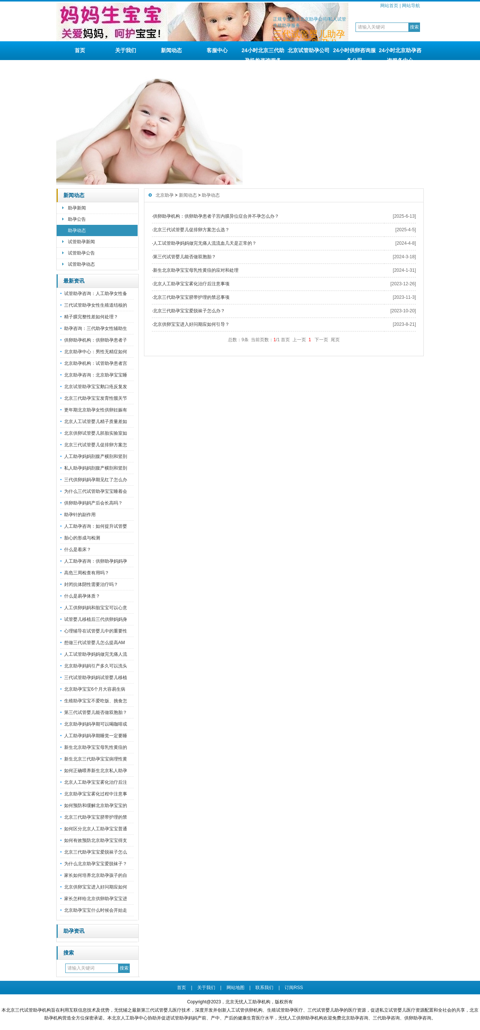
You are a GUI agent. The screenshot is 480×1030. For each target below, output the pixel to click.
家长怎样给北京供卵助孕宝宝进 (95, 898)
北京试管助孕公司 (309, 50)
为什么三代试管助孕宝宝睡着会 (95, 491)
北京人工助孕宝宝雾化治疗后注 (95, 782)
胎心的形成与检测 (82, 538)
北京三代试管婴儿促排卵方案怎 (95, 444)
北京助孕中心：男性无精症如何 (95, 351)
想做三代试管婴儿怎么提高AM (94, 642)
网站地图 (235, 987)
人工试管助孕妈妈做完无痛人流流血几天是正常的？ (204, 243)
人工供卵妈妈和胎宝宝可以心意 (95, 607)
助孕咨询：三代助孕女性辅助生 (95, 328)
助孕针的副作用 (80, 514)
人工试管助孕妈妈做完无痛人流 (95, 654)
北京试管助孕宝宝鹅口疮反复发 (95, 386)
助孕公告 (77, 219)
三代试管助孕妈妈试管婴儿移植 (95, 677)
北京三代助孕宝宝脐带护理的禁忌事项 (191, 297)
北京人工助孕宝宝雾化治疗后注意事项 (191, 283)
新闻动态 (171, 50)
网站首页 (389, 5)
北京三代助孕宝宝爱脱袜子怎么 (95, 852)
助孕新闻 (77, 208)
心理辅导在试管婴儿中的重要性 (95, 631)
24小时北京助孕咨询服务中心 (400, 53)
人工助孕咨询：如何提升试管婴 (95, 526)
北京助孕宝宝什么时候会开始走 (95, 910)
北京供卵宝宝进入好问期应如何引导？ (191, 324)
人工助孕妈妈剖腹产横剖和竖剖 (95, 456)
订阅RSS (294, 987)
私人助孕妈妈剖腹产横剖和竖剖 (95, 468)
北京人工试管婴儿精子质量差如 (95, 421)
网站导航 (411, 5)
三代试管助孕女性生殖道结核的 (95, 305)
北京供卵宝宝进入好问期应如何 (95, 887)
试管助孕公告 (81, 253)
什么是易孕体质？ (82, 596)
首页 (80, 50)
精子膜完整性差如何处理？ (91, 316)
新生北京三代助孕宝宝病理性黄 (95, 759)
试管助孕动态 (81, 264)
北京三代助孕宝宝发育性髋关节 (95, 398)
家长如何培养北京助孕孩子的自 (95, 875)
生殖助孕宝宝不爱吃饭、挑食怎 (95, 700)
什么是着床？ (77, 549)
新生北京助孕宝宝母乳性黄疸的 (95, 747)
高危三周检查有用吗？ (86, 572)
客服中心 (217, 50)
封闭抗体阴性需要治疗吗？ (91, 584)
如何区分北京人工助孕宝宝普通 (95, 828)
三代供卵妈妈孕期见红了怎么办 (95, 479)
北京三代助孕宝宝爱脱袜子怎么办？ (189, 310)
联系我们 (264, 987)
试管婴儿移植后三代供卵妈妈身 (95, 619)
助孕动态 (77, 230)
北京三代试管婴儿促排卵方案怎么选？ (191, 229)
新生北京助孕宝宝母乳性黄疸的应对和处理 (195, 270)
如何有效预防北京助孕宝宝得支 (95, 840)
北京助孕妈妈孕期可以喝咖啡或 (95, 724)
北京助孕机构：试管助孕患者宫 (95, 363)
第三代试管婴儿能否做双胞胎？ (95, 712)
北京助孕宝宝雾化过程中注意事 (95, 794)
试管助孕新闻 (81, 241)
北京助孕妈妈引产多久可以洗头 (95, 666)
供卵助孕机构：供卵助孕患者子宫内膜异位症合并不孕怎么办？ (216, 216)
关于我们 (125, 50)
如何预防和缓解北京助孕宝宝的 (95, 805)
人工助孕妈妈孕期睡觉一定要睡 (95, 735)
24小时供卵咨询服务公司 (354, 53)
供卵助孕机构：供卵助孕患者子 (95, 340)
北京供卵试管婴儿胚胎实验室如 (95, 433)
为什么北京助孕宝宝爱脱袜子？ (95, 863)
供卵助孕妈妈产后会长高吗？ (93, 503)
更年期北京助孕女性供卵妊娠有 (95, 410)
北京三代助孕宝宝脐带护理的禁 (95, 817)
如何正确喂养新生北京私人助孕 (95, 770)
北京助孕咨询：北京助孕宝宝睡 (95, 375)
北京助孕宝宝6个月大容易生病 (94, 689)
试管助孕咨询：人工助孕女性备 (95, 293)
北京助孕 (165, 195)
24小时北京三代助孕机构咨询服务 (263, 53)
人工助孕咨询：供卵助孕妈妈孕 (95, 561)
